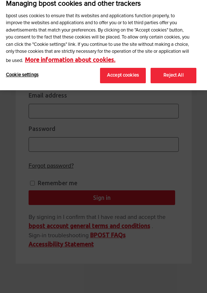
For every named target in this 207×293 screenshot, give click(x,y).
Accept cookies (123, 73)
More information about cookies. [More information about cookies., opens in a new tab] (70, 57)
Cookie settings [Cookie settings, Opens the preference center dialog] (22, 72)
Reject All (173, 73)
